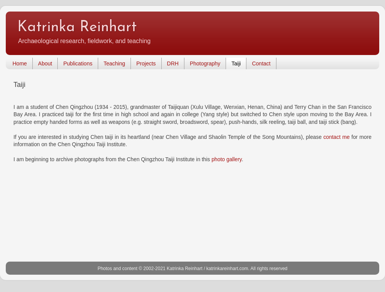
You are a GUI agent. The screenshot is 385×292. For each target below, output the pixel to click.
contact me (336, 137)
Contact (261, 63)
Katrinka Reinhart (77, 27)
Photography (205, 63)
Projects (146, 63)
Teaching (114, 63)
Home (20, 63)
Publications (77, 63)
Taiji (236, 63)
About (45, 63)
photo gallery (226, 159)
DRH (173, 63)
